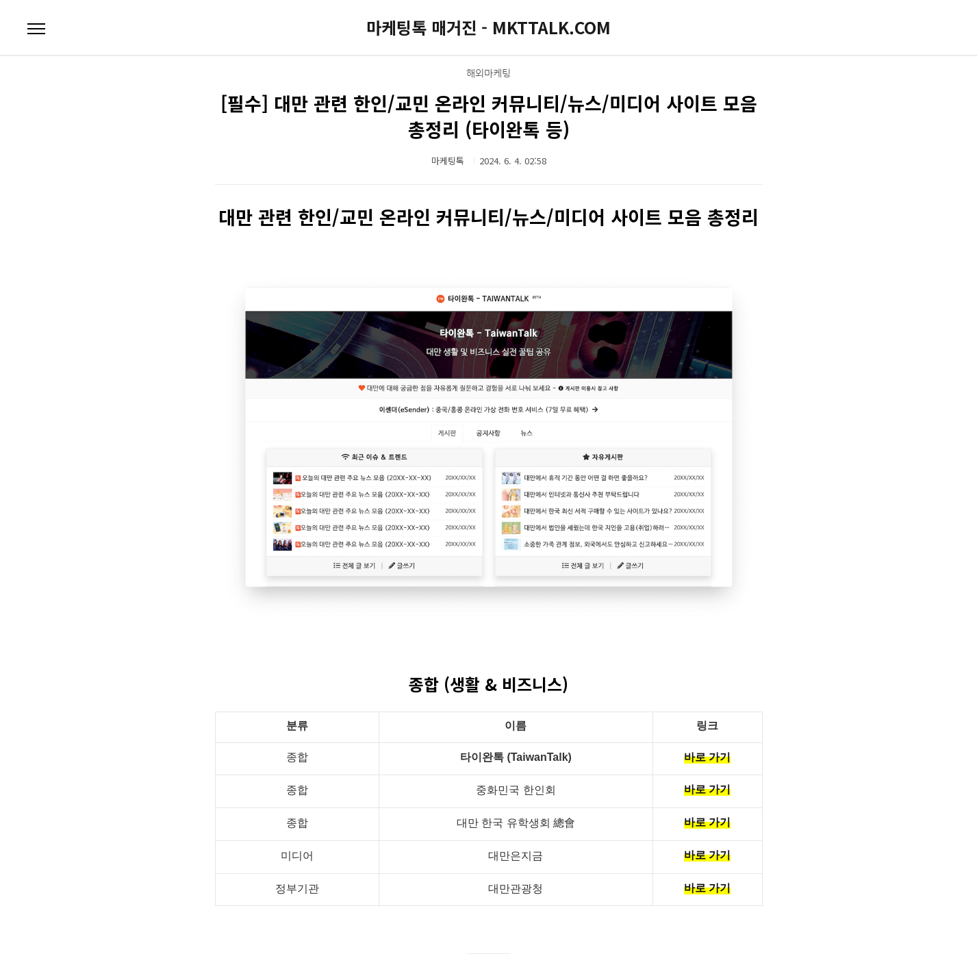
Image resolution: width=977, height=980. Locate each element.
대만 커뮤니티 (489, 930)
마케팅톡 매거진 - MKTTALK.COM (488, 27)
